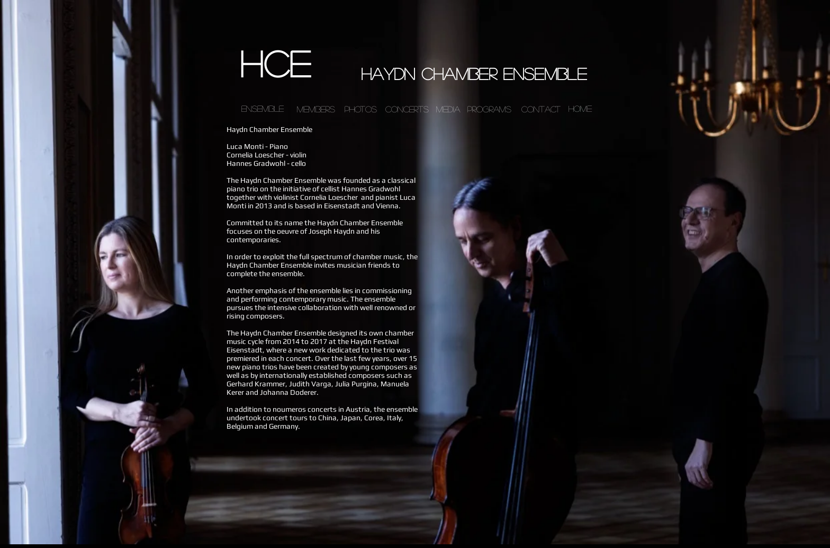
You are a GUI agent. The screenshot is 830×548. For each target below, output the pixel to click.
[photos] (360, 109)
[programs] (489, 109)
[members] (316, 109)
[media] (447, 109)
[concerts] (407, 109)
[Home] (580, 109)
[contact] (541, 109)
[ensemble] (262, 109)
